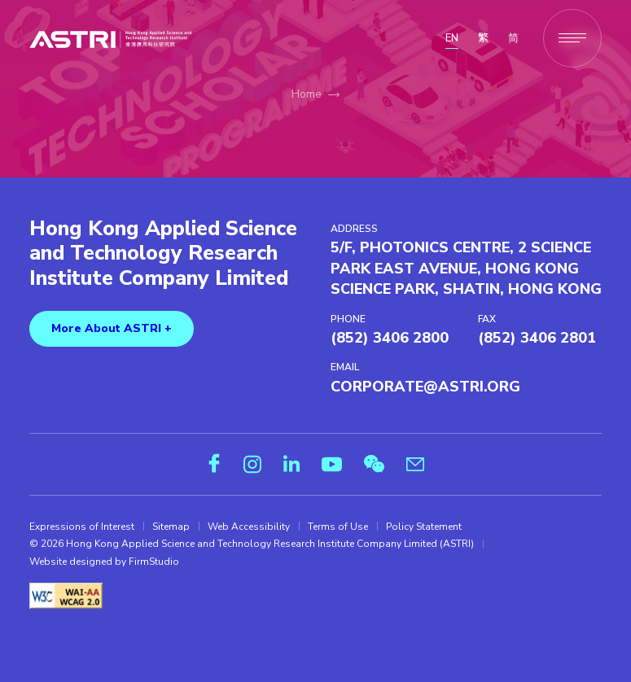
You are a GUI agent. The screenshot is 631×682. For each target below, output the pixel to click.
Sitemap (171, 526)
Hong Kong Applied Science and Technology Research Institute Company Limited (163, 254)
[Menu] (572, 38)
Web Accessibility (249, 526)
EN (451, 38)
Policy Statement (424, 526)
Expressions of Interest (81, 526)
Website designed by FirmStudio (104, 561)
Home (306, 94)
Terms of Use (338, 526)
